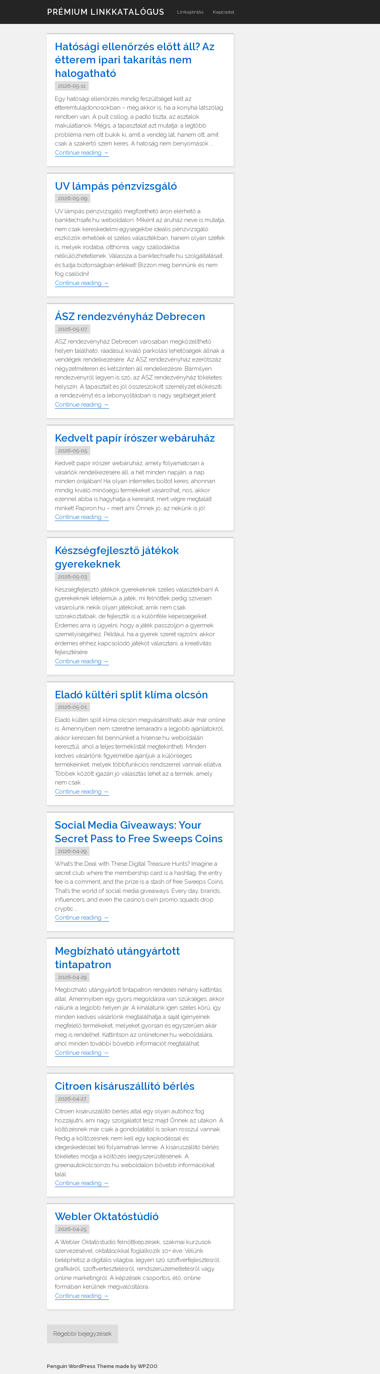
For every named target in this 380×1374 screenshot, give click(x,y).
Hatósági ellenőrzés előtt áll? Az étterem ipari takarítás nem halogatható (134, 60)
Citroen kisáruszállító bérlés (125, 1086)
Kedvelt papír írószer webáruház (135, 438)
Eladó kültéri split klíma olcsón (131, 695)
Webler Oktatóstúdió (107, 1217)
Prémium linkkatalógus (105, 12)
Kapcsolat (223, 12)
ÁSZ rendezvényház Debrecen (130, 316)
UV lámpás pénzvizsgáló (116, 186)
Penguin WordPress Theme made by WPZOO (102, 1366)
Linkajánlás (190, 12)
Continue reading (82, 153)
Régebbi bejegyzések (82, 1333)
